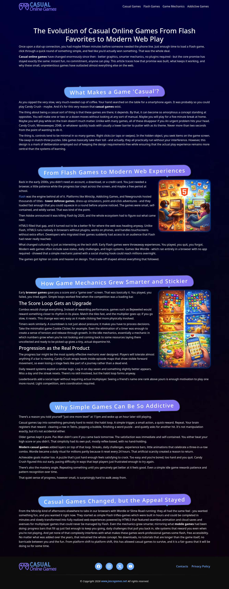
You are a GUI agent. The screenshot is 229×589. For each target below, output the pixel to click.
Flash (22, 196)
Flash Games (151, 6)
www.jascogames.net (114, 581)
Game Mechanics (174, 6)
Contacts (182, 566)
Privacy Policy (201, 566)
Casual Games (132, 6)
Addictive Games (198, 6)
